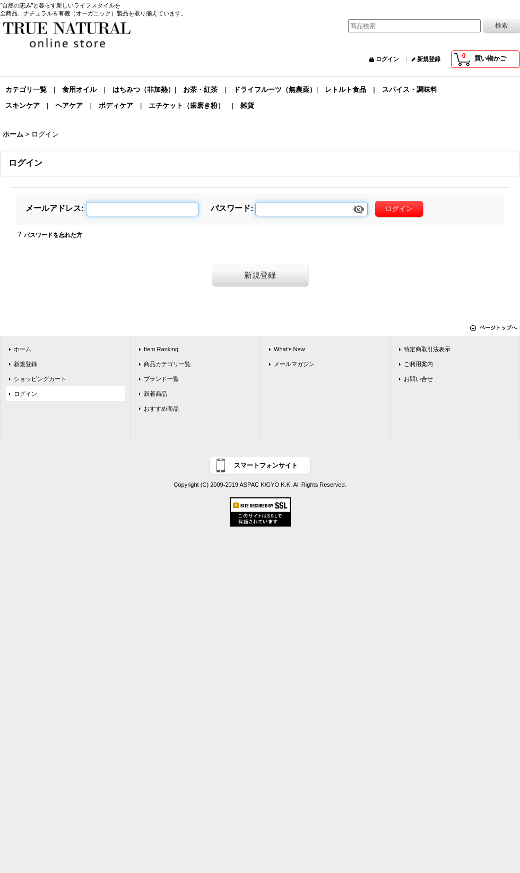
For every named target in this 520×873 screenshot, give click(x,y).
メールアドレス (53, 208)
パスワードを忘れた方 (53, 235)
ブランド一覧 (161, 379)
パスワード (230, 208)
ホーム (22, 349)
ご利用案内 (418, 364)
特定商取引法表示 (427, 349)
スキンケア (22, 105)
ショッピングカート (40, 379)
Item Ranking (161, 349)
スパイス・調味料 (409, 90)
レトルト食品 (345, 90)
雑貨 (247, 105)
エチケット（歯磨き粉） (186, 105)
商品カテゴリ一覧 (167, 364)
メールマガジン (294, 364)
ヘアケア (69, 105)
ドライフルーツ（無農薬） (274, 90)
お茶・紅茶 (200, 90)
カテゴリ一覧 (26, 90)
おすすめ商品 (161, 408)
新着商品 (155, 394)
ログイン (387, 59)
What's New (289, 349)
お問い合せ (418, 379)
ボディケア (116, 105)
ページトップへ (498, 327)
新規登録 (428, 59)
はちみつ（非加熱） (143, 90)
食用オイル (79, 90)
